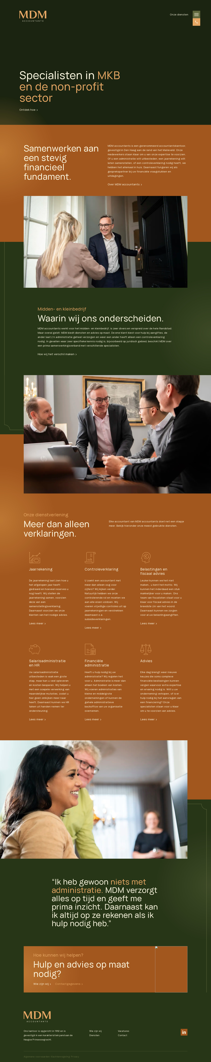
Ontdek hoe (28, 110)
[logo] (32, 16)
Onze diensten (179, 14)
